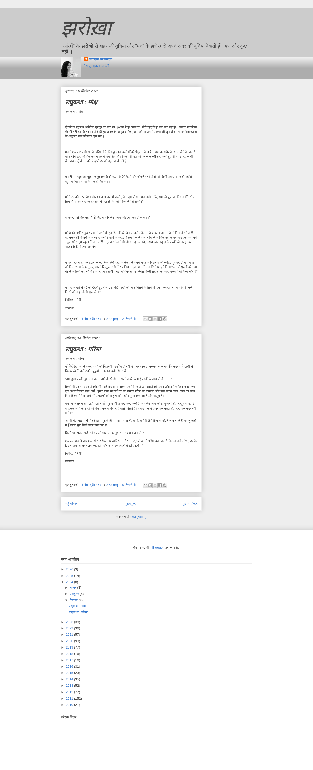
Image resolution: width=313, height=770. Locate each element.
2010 (70, 705)
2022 (70, 628)
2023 (70, 622)
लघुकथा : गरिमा (82, 349)
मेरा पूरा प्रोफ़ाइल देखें (96, 66)
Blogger (158, 547)
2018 (70, 654)
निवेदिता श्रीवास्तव (100, 59)
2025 (70, 576)
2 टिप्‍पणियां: (129, 319)
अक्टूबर (75, 594)
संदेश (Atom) (138, 517)
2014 (70, 679)
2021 (70, 634)
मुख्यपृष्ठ (130, 504)
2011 (70, 698)
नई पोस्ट (71, 504)
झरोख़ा (86, 28)
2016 (70, 666)
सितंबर (74, 600)
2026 (70, 569)
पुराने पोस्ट (190, 504)
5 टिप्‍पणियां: (129, 485)
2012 (70, 692)
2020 (70, 641)
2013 (70, 685)
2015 (70, 673)
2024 (70, 582)
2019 (70, 647)
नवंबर (73, 587)
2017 (70, 660)
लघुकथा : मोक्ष (81, 102)
